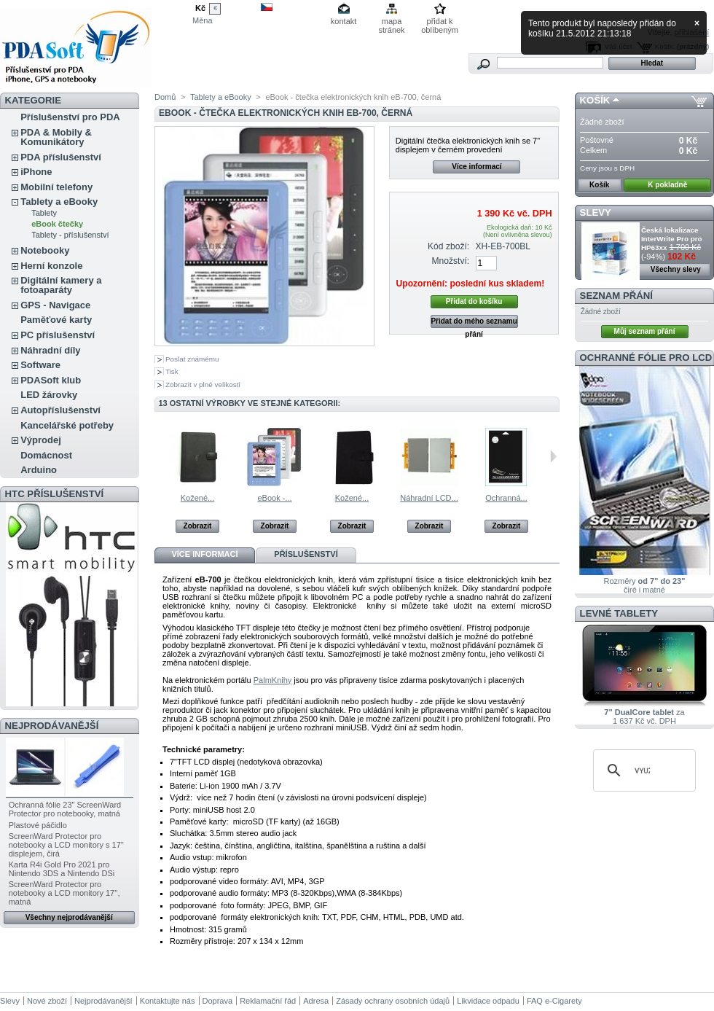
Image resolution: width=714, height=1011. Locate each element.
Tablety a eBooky (59, 201)
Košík (595, 100)
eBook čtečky (57, 223)
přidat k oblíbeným (439, 22)
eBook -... (274, 497)
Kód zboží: (448, 246)
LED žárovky (48, 394)
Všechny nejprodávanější (69, 917)
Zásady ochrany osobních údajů (393, 1000)
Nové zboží (47, 1000)
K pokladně (667, 185)
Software (40, 364)
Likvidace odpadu (488, 1000)
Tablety (44, 212)
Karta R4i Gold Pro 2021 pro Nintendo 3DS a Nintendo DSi (62, 869)
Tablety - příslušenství (70, 234)
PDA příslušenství (60, 157)
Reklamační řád (268, 1000)
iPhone (36, 171)
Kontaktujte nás (167, 1000)
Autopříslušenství (60, 410)
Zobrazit (198, 526)
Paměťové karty (56, 319)
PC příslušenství (57, 334)
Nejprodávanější (52, 725)
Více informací (476, 167)
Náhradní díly (50, 350)
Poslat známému (192, 359)
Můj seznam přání (644, 331)
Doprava (218, 1000)
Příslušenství (305, 554)
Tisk (171, 371)
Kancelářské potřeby (67, 425)
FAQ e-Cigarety (554, 1000)
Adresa (316, 1000)
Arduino (38, 469)
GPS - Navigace (55, 305)
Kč (200, 8)
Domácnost (46, 455)
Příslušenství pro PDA (70, 117)
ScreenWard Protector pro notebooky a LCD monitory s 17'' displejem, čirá (66, 845)
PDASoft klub (50, 380)
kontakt (343, 21)
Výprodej (40, 439)
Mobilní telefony (56, 186)
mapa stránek (392, 22)
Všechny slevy (676, 269)
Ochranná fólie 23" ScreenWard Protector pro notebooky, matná (65, 809)
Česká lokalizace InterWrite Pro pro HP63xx (671, 238)
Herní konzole (51, 265)
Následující (553, 456)
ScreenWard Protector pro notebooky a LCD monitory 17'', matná (64, 893)
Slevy (595, 212)
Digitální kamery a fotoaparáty (60, 285)
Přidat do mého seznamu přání (474, 322)
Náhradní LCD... (429, 497)
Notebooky (44, 250)
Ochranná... (506, 497)
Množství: (450, 261)
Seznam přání (616, 295)
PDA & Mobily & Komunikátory (56, 137)
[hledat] (642, 770)
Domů (165, 97)
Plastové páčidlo (38, 825)
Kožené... (197, 497)
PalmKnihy (273, 680)
